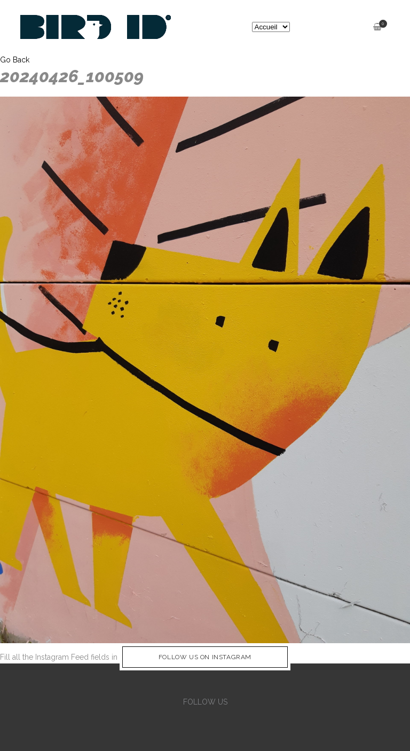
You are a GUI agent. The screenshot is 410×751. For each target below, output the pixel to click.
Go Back (14, 60)
